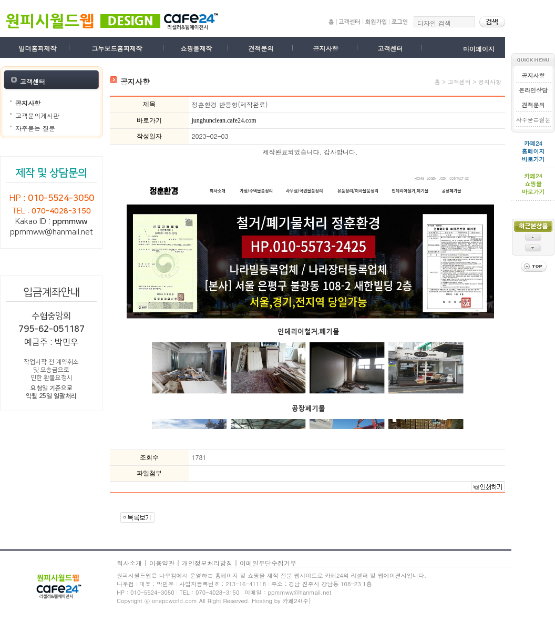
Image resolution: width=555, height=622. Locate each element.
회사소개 (129, 562)
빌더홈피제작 (38, 48)
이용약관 (161, 562)
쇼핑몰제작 (196, 48)
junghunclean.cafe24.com (223, 120)
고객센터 (390, 48)
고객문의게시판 (37, 115)
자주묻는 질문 (35, 128)
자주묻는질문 (533, 120)
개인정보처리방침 (207, 562)
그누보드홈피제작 (116, 48)
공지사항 (325, 48)
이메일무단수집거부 (268, 562)
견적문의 (260, 48)
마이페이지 (479, 48)
